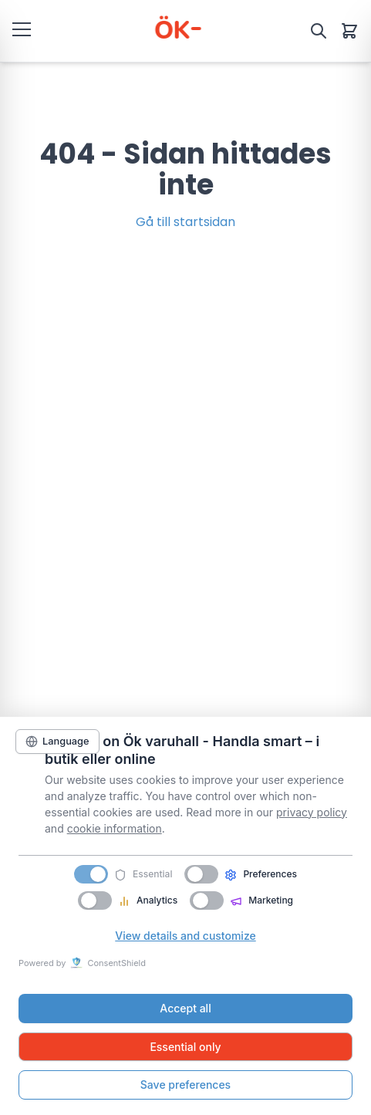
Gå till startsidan (185, 222)
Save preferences (185, 1084)
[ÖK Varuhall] (176, 31)
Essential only (185, 1046)
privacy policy (311, 812)
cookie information (114, 828)
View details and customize (185, 935)
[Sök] (318, 31)
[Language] (57, 741)
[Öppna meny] (21, 28)
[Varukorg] (349, 31)
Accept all (185, 1008)
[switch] (201, 874)
